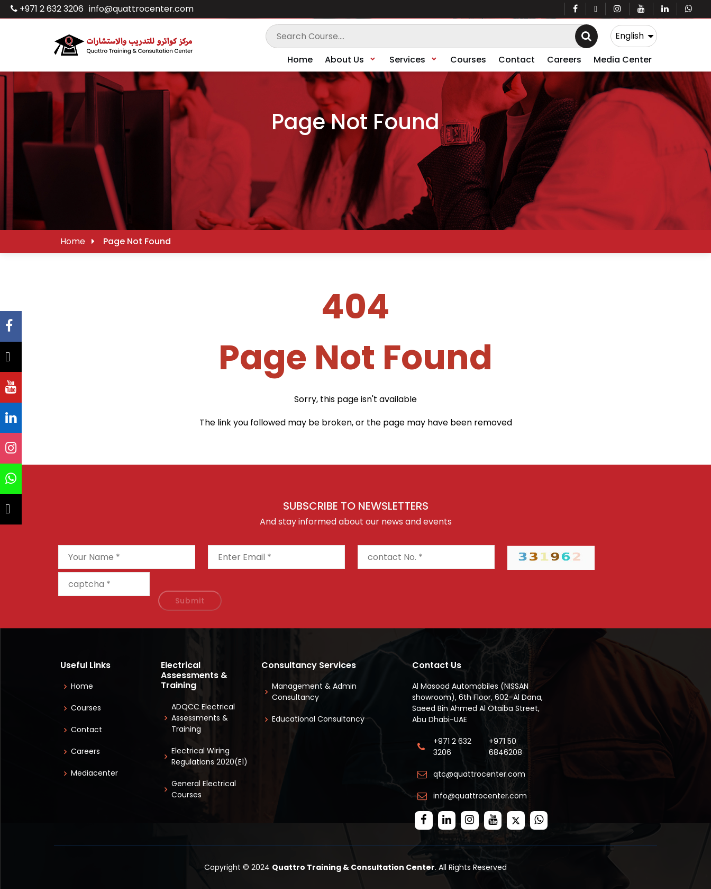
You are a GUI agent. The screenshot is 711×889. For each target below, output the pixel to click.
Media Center (623, 60)
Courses (468, 60)
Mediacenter (94, 773)
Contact (516, 60)
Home (300, 60)
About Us (351, 60)
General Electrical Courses (203, 789)
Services (413, 60)
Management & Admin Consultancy (314, 692)
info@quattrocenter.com (141, 9)
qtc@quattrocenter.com (479, 774)
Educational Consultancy (318, 719)
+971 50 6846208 (507, 747)
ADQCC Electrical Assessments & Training (203, 717)
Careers (564, 60)
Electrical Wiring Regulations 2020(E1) (209, 756)
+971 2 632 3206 (47, 9)
